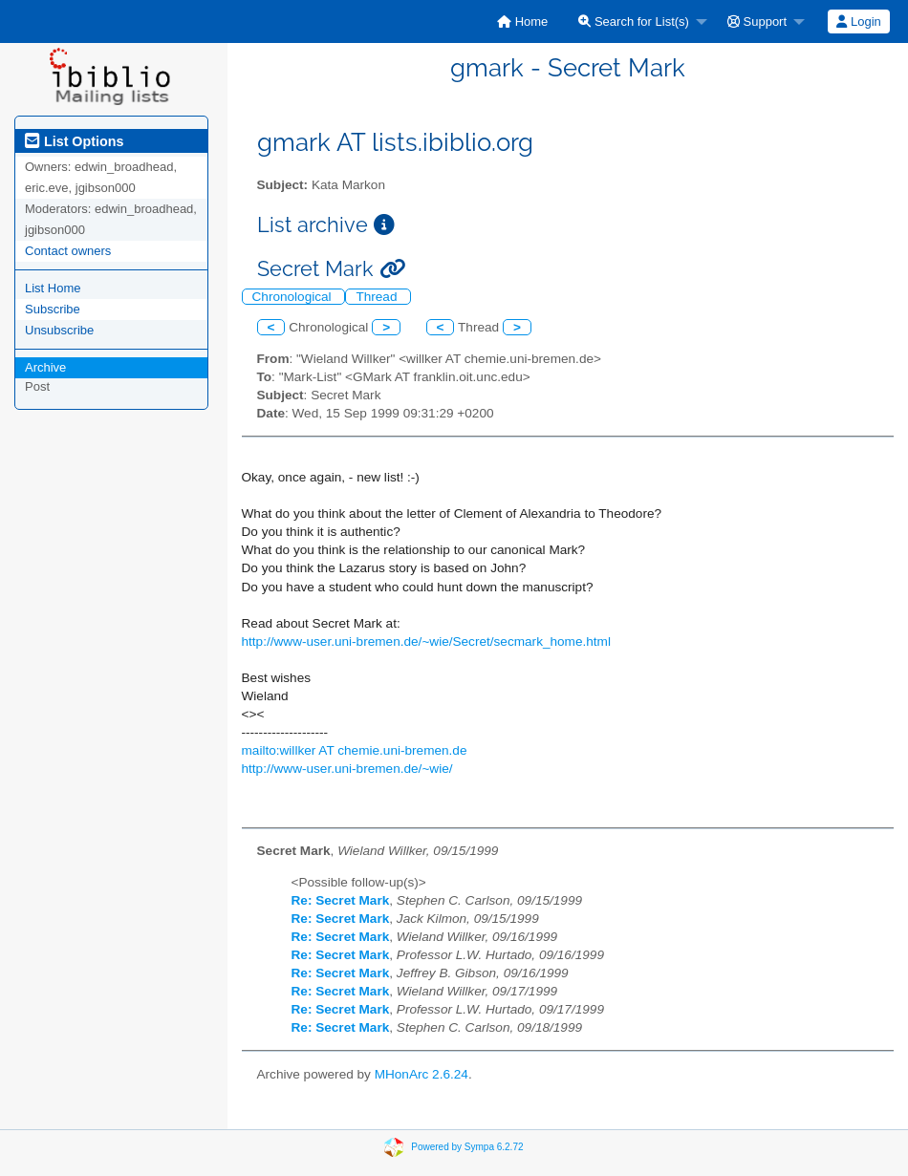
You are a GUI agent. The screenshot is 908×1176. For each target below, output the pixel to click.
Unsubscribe (59, 330)
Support (757, 21)
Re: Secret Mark (341, 900)
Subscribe (52, 309)
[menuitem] (522, 21)
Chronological (293, 296)
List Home (53, 288)
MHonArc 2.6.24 (421, 1074)
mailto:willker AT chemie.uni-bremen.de (354, 750)
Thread (378, 296)
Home (522, 21)
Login (858, 21)
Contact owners (68, 251)
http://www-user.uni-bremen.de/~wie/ (347, 768)
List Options (74, 141)
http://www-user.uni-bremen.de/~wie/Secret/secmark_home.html (426, 641)
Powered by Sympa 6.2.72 (467, 1146)
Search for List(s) (633, 21)
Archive (45, 367)
